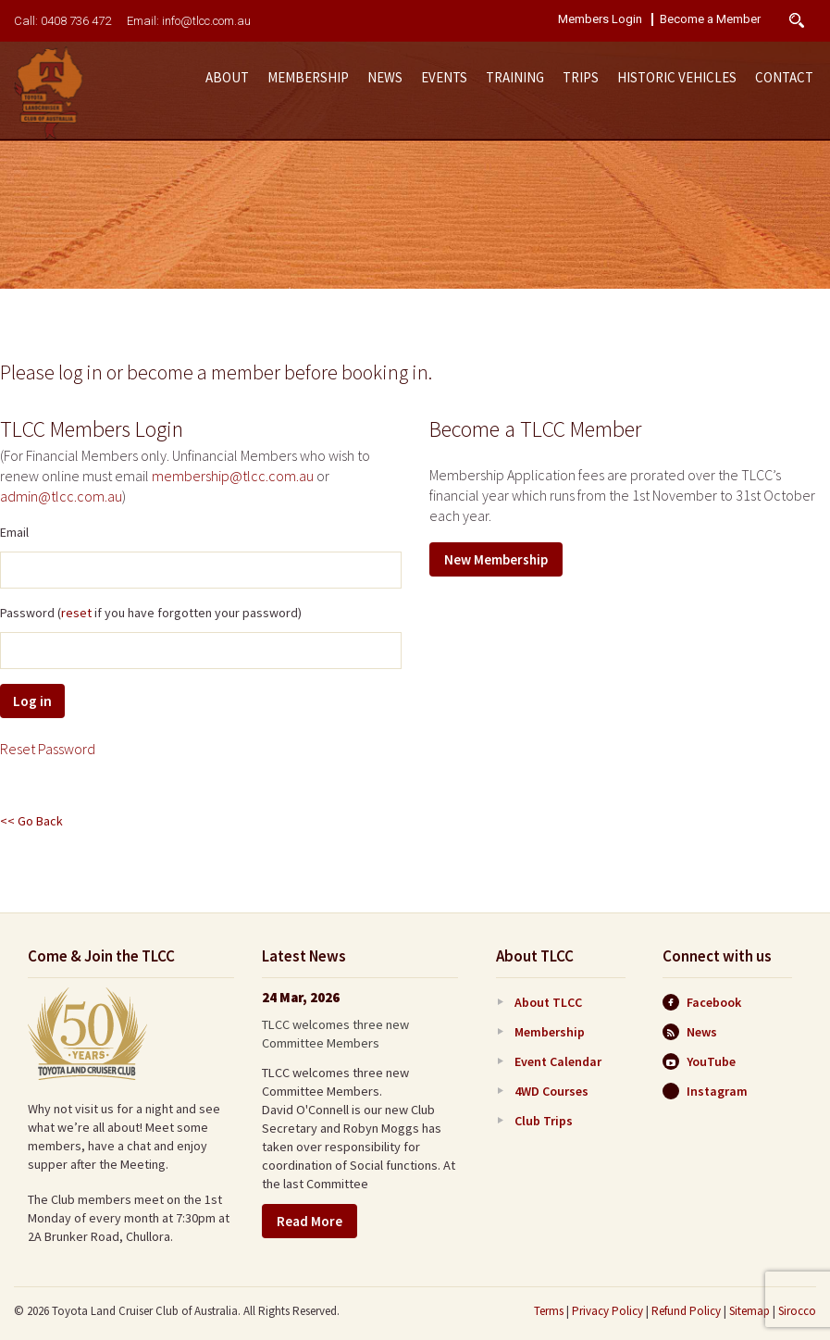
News (385, 77)
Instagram (705, 1091)
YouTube (699, 1061)
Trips (581, 77)
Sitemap (749, 1311)
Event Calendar (557, 1061)
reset (76, 612)
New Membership (496, 559)
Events (444, 77)
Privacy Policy (607, 1311)
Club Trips (543, 1120)
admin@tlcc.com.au (61, 496)
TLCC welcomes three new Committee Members (335, 1033)
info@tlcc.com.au (206, 21)
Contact (784, 77)
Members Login (600, 19)
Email (14, 532)
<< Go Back (31, 821)
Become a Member (710, 19)
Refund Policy (686, 1311)
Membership (308, 77)
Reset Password (47, 748)
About (227, 77)
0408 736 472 (76, 21)
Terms (549, 1311)
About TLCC (548, 1002)
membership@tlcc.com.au (233, 475)
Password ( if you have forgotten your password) (151, 612)
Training (515, 77)
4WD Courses (551, 1091)
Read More (309, 1221)
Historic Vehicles (677, 77)
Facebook (702, 1002)
